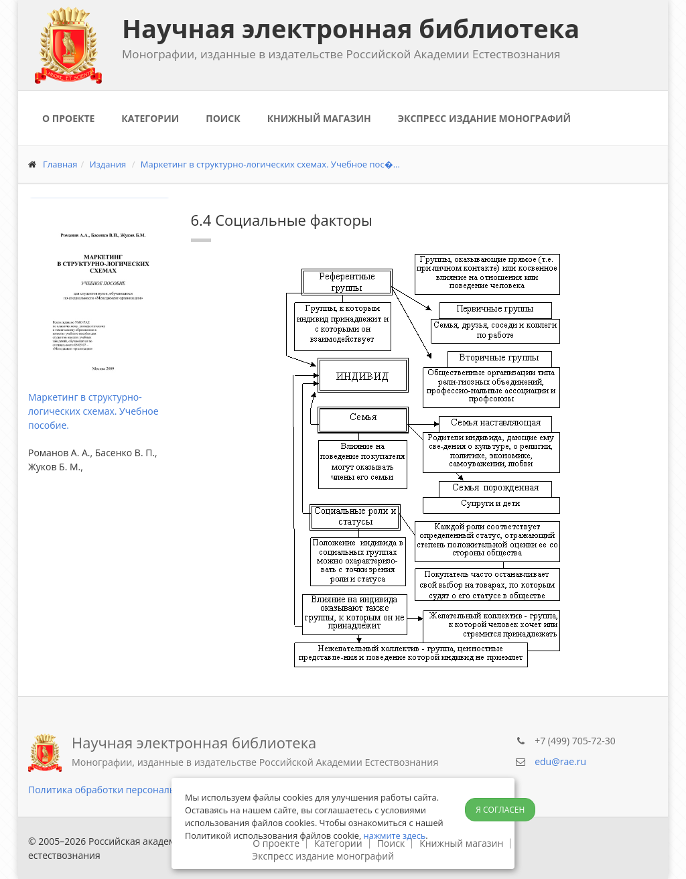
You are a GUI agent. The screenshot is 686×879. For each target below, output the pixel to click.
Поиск (223, 118)
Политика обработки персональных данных (129, 789)
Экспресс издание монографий (484, 118)
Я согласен (500, 809)
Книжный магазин (319, 118)
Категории (150, 118)
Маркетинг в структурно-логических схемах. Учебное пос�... (270, 164)
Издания (108, 164)
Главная (60, 164)
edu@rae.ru (560, 761)
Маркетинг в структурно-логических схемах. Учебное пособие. (93, 411)
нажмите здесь (395, 835)
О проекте (68, 118)
